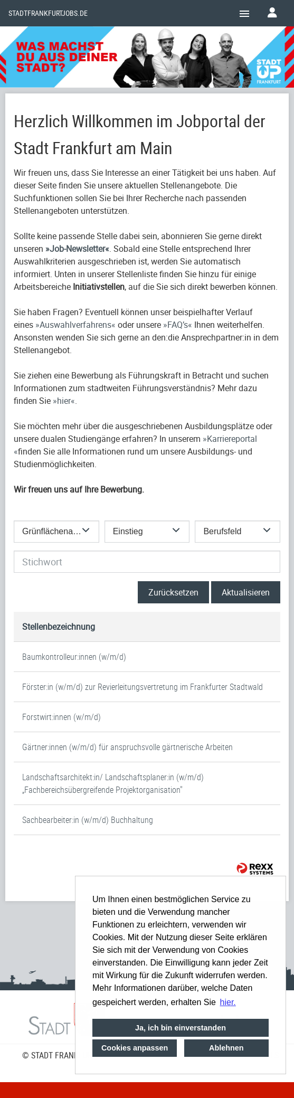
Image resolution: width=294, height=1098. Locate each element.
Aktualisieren (246, 592)
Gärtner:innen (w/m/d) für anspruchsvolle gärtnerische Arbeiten (127, 747)
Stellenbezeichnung (58, 626)
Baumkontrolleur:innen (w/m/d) (74, 656)
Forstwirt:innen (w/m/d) (61, 717)
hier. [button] (228, 1002)
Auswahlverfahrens (75, 324)
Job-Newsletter (77, 248)
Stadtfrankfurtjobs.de (48, 13)
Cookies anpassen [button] (134, 1048)
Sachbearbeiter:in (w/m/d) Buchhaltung (87, 820)
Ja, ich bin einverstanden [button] (180, 1028)
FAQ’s (177, 324)
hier (64, 400)
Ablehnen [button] (226, 1048)
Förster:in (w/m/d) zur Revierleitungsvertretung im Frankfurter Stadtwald (142, 687)
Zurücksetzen (173, 592)
